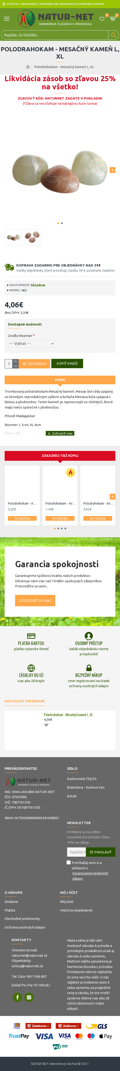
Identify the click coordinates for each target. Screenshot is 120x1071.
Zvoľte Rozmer (20, 336)
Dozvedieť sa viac (35, 601)
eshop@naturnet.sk (27, 966)
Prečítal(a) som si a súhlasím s (91, 870)
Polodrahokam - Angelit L (98, 503)
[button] (112, 170)
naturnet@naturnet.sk (29, 955)
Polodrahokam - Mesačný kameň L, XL (68, 714)
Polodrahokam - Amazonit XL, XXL (23, 503)
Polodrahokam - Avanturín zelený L (60, 503)
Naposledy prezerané (25, 701)
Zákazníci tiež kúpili (60, 456)
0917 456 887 (37, 976)
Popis (60, 380)
